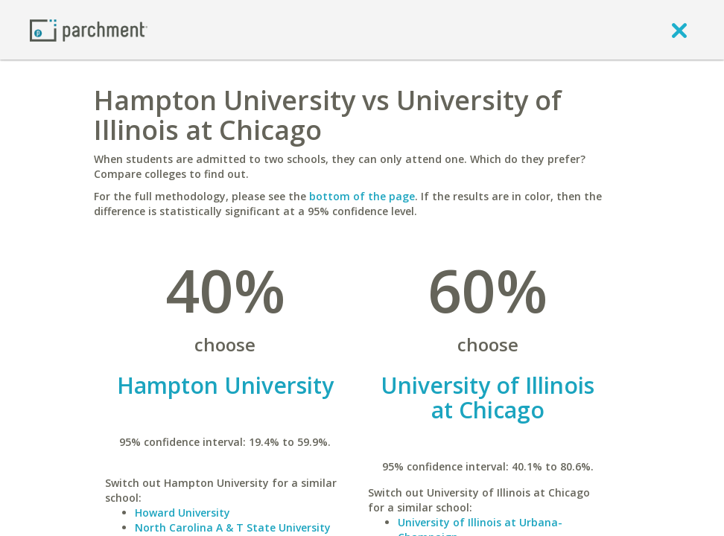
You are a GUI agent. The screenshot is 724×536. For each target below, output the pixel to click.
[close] (679, 30)
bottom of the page (362, 196)
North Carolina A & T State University (233, 527)
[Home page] (88, 29)
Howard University (182, 512)
